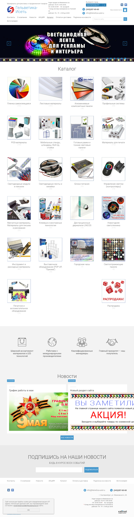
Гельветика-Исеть (27, 10)
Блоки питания (82, 184)
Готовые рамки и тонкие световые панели (82, 145)
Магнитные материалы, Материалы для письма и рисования (19, 225)
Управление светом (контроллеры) (113, 185)
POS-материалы (19, 142)
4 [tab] (118, 58)
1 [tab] (107, 58)
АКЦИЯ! (42, 17)
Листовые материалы (50, 103)
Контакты (11, 17)
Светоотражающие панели (113, 265)
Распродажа (113, 306)
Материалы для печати (113, 142)
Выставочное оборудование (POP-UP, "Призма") (50, 267)
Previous (9, 43)
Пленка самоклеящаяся (19, 103)
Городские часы (82, 264)
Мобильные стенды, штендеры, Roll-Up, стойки (50, 145)
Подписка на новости (82, 17)
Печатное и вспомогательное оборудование (19, 308)
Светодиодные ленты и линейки (50, 185)
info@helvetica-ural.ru (95, 13)
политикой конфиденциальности (26, 506)
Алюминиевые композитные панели (82, 104)
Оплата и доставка (63, 17)
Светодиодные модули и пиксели (19, 185)
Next (125, 43)
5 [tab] (121, 58)
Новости (32, 17)
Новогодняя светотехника (113, 224)
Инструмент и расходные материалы (19, 265)
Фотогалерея (12, 21)
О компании (22, 17)
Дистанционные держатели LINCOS (82, 224)
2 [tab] (111, 58)
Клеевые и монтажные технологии (50, 224)
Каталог (50, 17)
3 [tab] (114, 58)
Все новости (67, 438)
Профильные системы (113, 103)
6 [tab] (125, 58)
